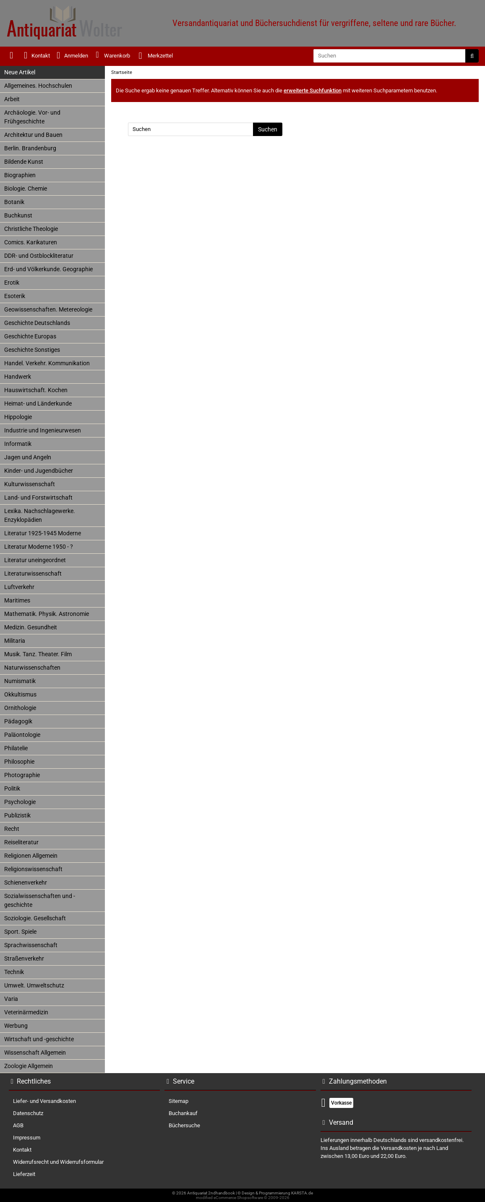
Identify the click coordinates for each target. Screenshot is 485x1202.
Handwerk (17, 376)
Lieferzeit (24, 1174)
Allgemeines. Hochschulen (38, 85)
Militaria (14, 640)
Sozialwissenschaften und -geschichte (39, 900)
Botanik (14, 202)
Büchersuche (184, 1125)
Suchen (267, 129)
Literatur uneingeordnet (35, 560)
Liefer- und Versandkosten (44, 1101)
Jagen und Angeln (27, 457)
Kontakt (22, 1150)
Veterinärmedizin (26, 1012)
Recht (11, 828)
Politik (12, 788)
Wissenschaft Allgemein (35, 1052)
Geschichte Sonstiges (32, 349)
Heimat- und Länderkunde (38, 403)
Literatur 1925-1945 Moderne (42, 533)
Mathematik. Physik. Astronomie (46, 613)
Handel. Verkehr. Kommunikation (47, 363)
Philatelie (16, 748)
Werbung (16, 1025)
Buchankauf (183, 1113)
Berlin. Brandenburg (30, 148)
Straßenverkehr (24, 958)
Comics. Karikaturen (30, 242)
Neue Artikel (19, 72)
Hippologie (18, 417)
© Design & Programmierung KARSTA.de (275, 1193)
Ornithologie (20, 707)
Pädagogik (18, 721)
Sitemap (178, 1101)
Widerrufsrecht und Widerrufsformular (58, 1162)
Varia (11, 998)
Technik (14, 972)
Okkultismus (20, 694)
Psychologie (20, 802)
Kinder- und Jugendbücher (38, 470)
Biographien (20, 175)
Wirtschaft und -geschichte (39, 1039)
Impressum (26, 1137)
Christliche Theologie (31, 228)
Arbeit (12, 99)
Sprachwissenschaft (30, 945)
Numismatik (20, 681)
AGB (18, 1125)
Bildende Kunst (23, 161)
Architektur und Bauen (33, 134)
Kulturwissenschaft (29, 484)
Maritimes (17, 600)
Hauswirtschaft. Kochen (36, 390)
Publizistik (17, 815)
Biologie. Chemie (25, 188)
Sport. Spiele (20, 931)
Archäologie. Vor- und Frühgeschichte (32, 117)
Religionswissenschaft (33, 869)
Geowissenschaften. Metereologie (48, 309)
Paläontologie (22, 734)
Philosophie (19, 761)
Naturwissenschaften (32, 667)
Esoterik (14, 296)
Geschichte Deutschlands (37, 322)
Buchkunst (18, 215)
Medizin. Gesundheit (30, 627)
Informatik (17, 443)
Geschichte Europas (30, 336)
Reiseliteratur (21, 842)
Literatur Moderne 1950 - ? (38, 546)
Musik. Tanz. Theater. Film (38, 654)
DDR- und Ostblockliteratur (38, 255)
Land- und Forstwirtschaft (38, 497)
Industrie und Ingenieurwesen (42, 430)
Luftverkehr (19, 587)
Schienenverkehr (25, 882)
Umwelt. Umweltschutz (34, 985)
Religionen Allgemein (30, 855)
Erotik (11, 282)
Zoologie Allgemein (28, 1066)
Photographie (22, 775)
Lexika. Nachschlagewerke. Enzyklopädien (39, 515)
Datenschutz (28, 1113)
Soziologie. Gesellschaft (35, 918)
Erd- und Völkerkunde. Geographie (48, 269)
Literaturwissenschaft (33, 573)
